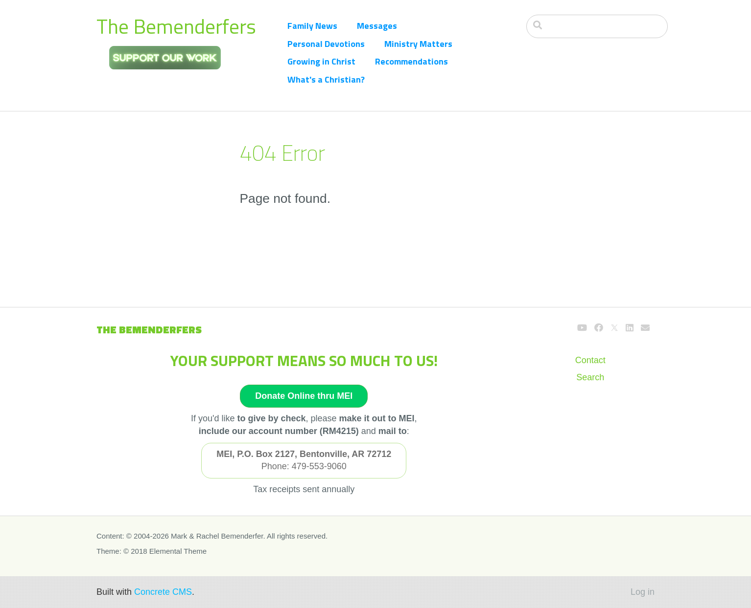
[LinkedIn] (630, 328)
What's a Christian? (326, 79)
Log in (643, 592)
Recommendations (411, 61)
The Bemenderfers (176, 26)
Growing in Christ (321, 61)
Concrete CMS (163, 592)
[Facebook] (598, 328)
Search (590, 377)
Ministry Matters (418, 43)
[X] (614, 328)
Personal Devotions (326, 43)
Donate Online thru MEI (303, 396)
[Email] (645, 328)
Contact (590, 360)
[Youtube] (582, 328)
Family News (312, 25)
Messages (377, 25)
